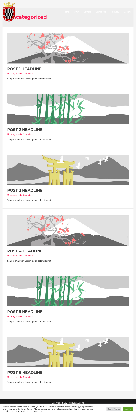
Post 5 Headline (24, 311)
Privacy (117, 11)
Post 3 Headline (24, 190)
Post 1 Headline (24, 69)
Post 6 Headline (24, 372)
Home (72, 11)
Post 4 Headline (25, 251)
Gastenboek (104, 11)
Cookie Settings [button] (114, 409)
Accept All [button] (127, 409)
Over (81, 11)
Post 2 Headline (24, 129)
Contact (90, 11)
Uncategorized (14, 73)
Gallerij (127, 11)
